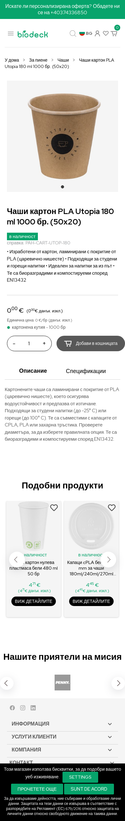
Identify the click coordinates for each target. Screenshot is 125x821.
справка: (16, 243)
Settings (80, 777)
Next (108, 559)
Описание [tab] (33, 370)
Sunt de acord (89, 789)
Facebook (12, 709)
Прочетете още (37, 789)
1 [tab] (64, 189)
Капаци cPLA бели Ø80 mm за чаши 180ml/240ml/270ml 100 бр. (91, 568)
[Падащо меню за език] (85, 33)
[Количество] (28, 343)
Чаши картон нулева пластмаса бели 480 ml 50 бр (33, 568)
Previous (17, 559)
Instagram (22, 709)
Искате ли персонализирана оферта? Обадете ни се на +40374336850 (62, 9)
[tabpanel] (62, 136)
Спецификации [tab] (86, 371)
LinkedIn (33, 709)
